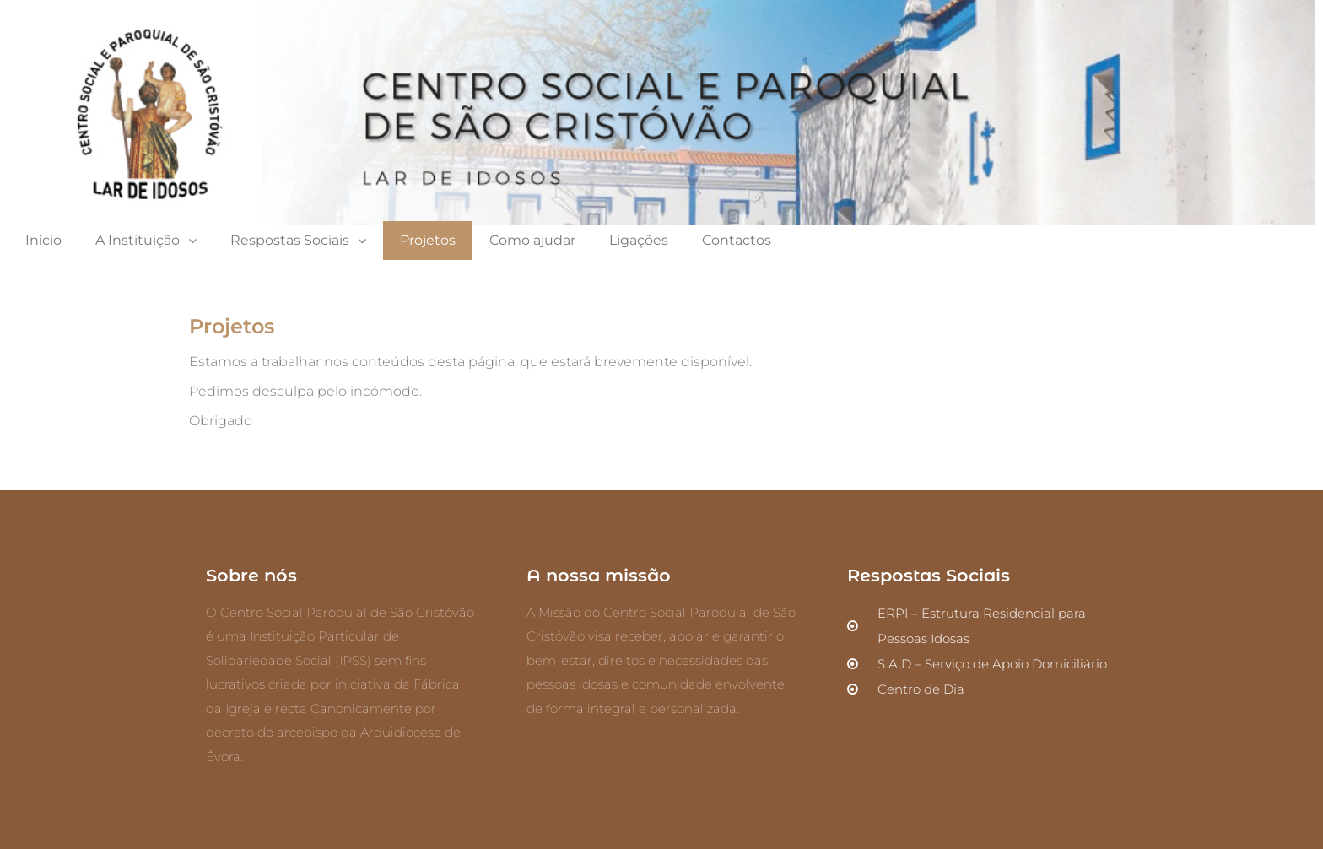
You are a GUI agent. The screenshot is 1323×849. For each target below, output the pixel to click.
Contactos (736, 240)
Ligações (638, 240)
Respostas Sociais (298, 240)
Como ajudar (532, 240)
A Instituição (146, 240)
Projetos (428, 240)
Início (43, 240)
